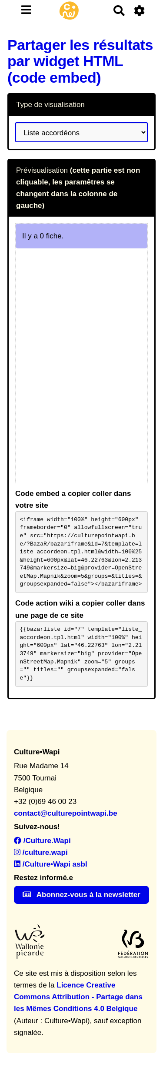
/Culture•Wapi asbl (50, 864)
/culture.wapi (41, 852)
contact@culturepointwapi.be (65, 813)
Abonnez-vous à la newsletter (81, 895)
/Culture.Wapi (42, 841)
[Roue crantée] (139, 10)
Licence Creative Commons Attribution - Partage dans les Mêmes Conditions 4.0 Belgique (78, 997)
